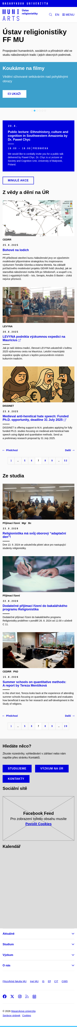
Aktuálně (8, 933)
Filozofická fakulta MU (15, 981)
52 (65, 460)
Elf (49, 981)
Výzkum (8, 954)
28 (65, 726)
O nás (6, 965)
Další (69, 450)
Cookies (26, 1015)
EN (57, 14)
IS (43, 981)
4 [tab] (40, 111)
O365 (65, 981)
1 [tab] (32, 111)
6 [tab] (45, 111)
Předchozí (10, 450)
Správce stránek (11, 1015)
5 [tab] (42, 111)
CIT (56, 981)
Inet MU (34, 981)
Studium (8, 944)
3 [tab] (37, 111)
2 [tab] (34, 111)
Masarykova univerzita (23, 1011)
